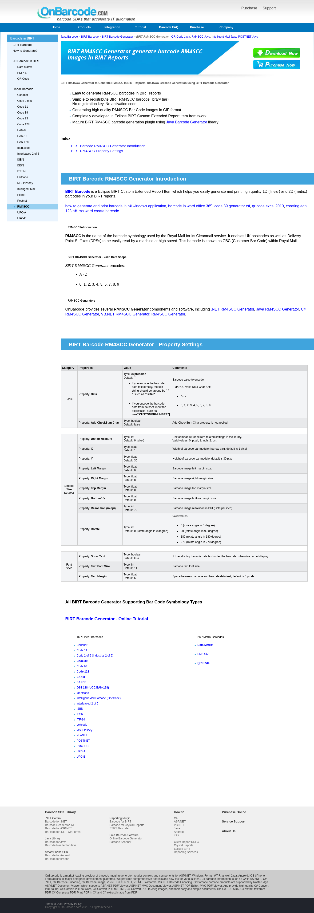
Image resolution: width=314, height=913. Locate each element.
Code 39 (22, 112)
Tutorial (140, 27)
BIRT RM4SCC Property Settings (97, 151)
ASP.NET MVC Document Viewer (150, 885)
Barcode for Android (57, 855)
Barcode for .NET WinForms (62, 832)
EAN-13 (22, 136)
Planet (21, 195)
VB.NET (179, 825)
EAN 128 (23, 142)
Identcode (23, 148)
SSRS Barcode (119, 828)
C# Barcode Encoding (66, 882)
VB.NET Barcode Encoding (175, 882)
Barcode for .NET (56, 821)
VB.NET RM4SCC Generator (125, 314)
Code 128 (23, 124)
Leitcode (22, 177)
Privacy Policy (73, 903)
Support (269, 8)
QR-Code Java (180, 36)
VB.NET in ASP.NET (119, 882)
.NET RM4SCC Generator (232, 309)
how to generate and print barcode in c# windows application (115, 206)
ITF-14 (21, 171)
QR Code (23, 78)
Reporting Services (186, 852)
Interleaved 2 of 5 (28, 153)
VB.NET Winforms (145, 882)
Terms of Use (53, 903)
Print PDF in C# (86, 892)
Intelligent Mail (26, 189)
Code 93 (22, 118)
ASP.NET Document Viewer (62, 885)
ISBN (20, 159)
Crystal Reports (184, 845)
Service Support (234, 821)
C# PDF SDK (230, 889)
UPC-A (21, 212)
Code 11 (22, 106)
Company (226, 27)
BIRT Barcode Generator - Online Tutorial (106, 619)
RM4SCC (83, 746)
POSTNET (83, 740)
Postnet (22, 200)
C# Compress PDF (63, 892)
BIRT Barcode (22, 45)
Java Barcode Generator (186, 122)
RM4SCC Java (200, 36)
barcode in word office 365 (190, 206)
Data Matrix (24, 67)
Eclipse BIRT (182, 848)
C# (176, 818)
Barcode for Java (56, 842)
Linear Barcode (23, 89)
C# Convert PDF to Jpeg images (147, 889)
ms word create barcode (99, 211)
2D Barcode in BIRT (26, 61)
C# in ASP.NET (252, 879)
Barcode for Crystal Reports (127, 825)
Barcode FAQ (168, 27)
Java (177, 828)
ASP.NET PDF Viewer (114, 885)
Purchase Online (234, 812)
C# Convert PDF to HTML (109, 889)
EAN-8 (21, 130)
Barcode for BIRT (120, 821)
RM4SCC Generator (168, 314)
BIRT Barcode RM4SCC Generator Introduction (108, 146)
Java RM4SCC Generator (277, 309)
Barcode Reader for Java (60, 845)
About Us (229, 831)
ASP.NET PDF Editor (185, 885)
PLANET (82, 735)
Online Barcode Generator (126, 838)
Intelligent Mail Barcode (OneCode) (99, 698)
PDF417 (22, 73)
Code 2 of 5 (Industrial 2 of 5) (95, 655)
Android (179, 832)
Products (84, 27)
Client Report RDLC (186, 842)
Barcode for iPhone (57, 859)
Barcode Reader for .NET (61, 825)
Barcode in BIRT (22, 38)
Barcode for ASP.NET (58, 828)
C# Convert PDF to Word (75, 889)
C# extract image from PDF (120, 892)
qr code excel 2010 (268, 206)
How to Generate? (25, 50)
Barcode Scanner (120, 842)
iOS (176, 835)
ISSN (20, 165)
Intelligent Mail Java (224, 36)
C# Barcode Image (93, 882)
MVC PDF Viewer (211, 885)
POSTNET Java (248, 36)
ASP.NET (180, 821)
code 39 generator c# (232, 206)
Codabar (22, 95)
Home (56, 27)
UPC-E (21, 218)
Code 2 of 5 (24, 100)
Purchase (249, 8)
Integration (112, 27)
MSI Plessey (25, 183)
